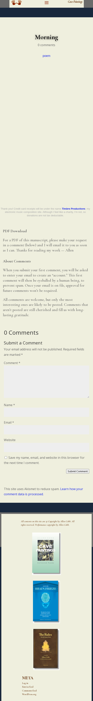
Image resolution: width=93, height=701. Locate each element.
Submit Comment (78, 471)
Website (10, 440)
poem (46, 55)
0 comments (46, 45)
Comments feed (29, 690)
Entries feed (27, 686)
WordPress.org (29, 694)
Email (9, 422)
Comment (12, 363)
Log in (25, 683)
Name (9, 405)
